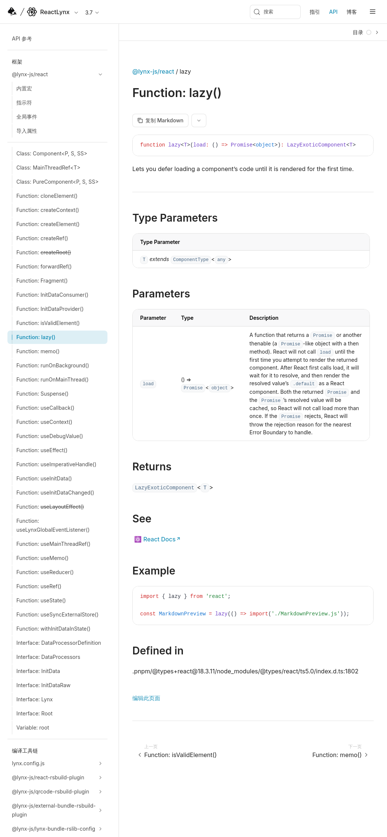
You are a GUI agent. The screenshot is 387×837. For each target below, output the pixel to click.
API (333, 12)
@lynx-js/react (153, 71)
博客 (351, 12)
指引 (315, 12)
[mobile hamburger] (373, 12)
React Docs (159, 539)
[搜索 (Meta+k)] (275, 12)
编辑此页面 (146, 698)
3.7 (92, 12)
